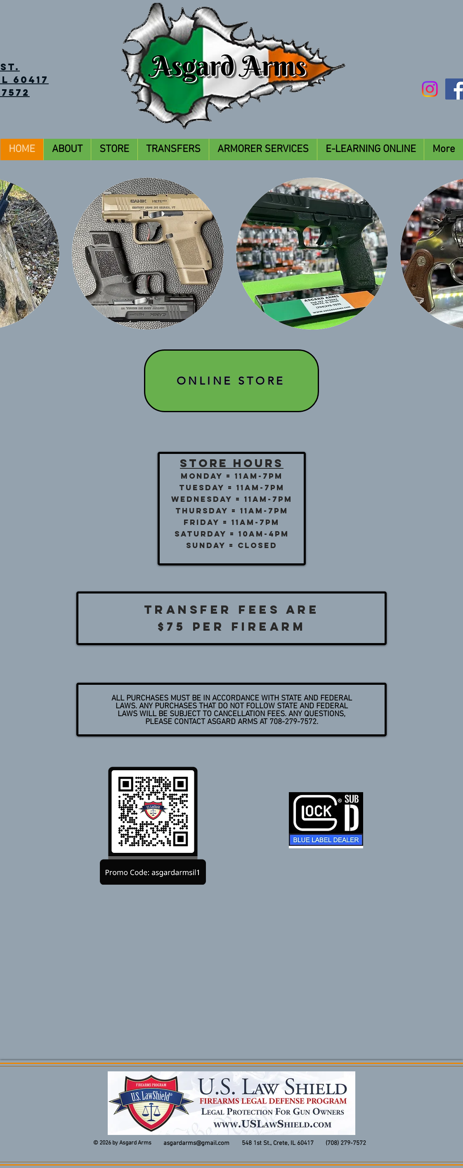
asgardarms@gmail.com (196, 1143)
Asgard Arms (135, 1143)
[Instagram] (429, 89)
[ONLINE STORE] (231, 380)
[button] (148, 254)
